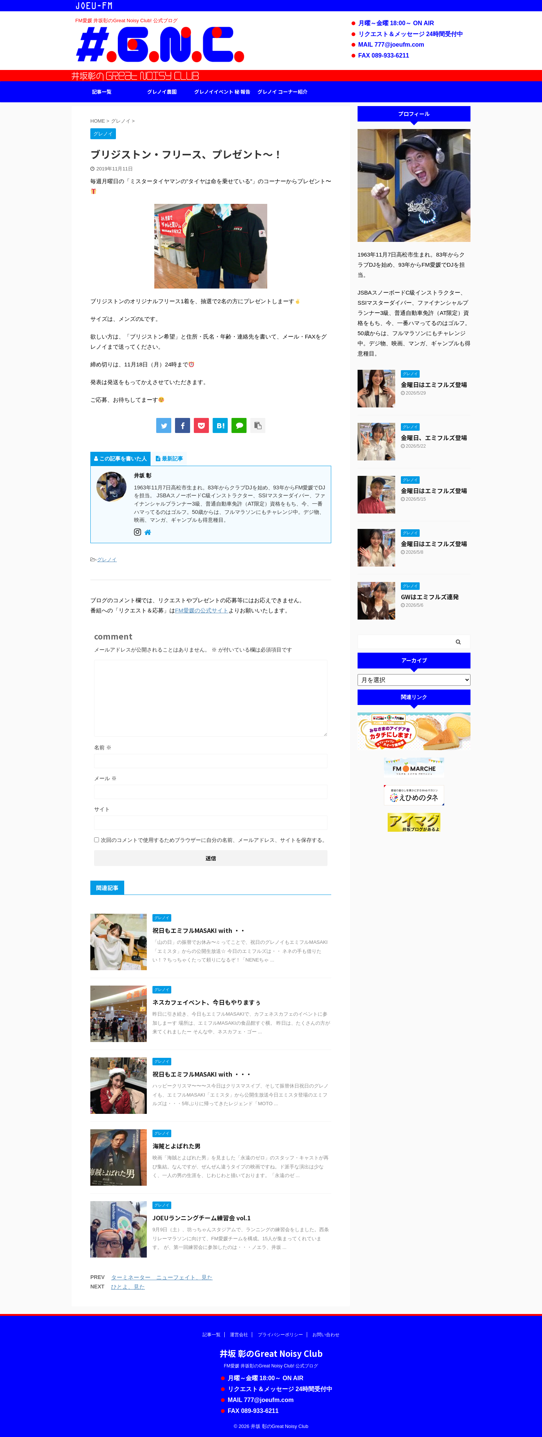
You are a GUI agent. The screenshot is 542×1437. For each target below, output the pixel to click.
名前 (102, 747)
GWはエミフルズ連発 (430, 596)
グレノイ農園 (162, 91)
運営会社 (239, 1334)
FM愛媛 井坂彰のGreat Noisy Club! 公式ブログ (271, 1366)
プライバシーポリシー (280, 1334)
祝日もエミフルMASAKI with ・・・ (202, 1074)
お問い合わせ (326, 1334)
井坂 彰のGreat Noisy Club (271, 1353)
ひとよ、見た (128, 1287)
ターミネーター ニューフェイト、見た (162, 1277)
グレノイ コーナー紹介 (282, 91)
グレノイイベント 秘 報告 (222, 91)
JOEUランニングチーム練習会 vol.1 (201, 1217)
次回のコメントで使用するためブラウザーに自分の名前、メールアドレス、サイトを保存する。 (214, 840)
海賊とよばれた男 (176, 1145)
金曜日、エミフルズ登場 (434, 437)
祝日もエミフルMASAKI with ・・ (199, 930)
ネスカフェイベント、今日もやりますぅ (206, 1002)
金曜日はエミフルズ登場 (434, 384)
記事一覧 (101, 91)
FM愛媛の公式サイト (201, 610)
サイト (102, 809)
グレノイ (107, 559)
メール (105, 778)
